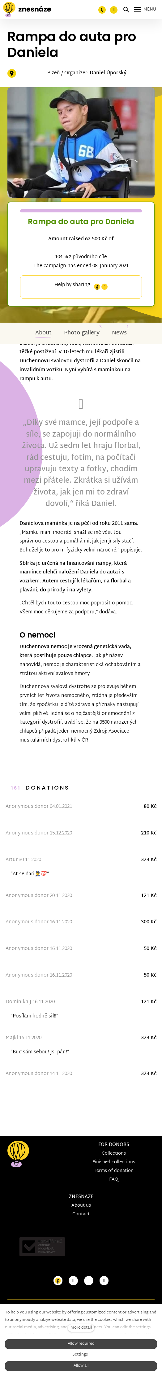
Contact (81, 1214)
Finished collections (113, 1162)
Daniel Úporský (108, 73)
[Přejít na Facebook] (58, 1281)
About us (81, 1205)
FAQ (113, 1179)
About (43, 334)
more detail (81, 1327)
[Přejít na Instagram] (73, 1281)
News (119, 334)
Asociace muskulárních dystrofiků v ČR (75, 737)
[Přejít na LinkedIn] (104, 1281)
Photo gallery (82, 334)
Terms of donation (114, 1171)
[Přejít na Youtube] (88, 1281)
